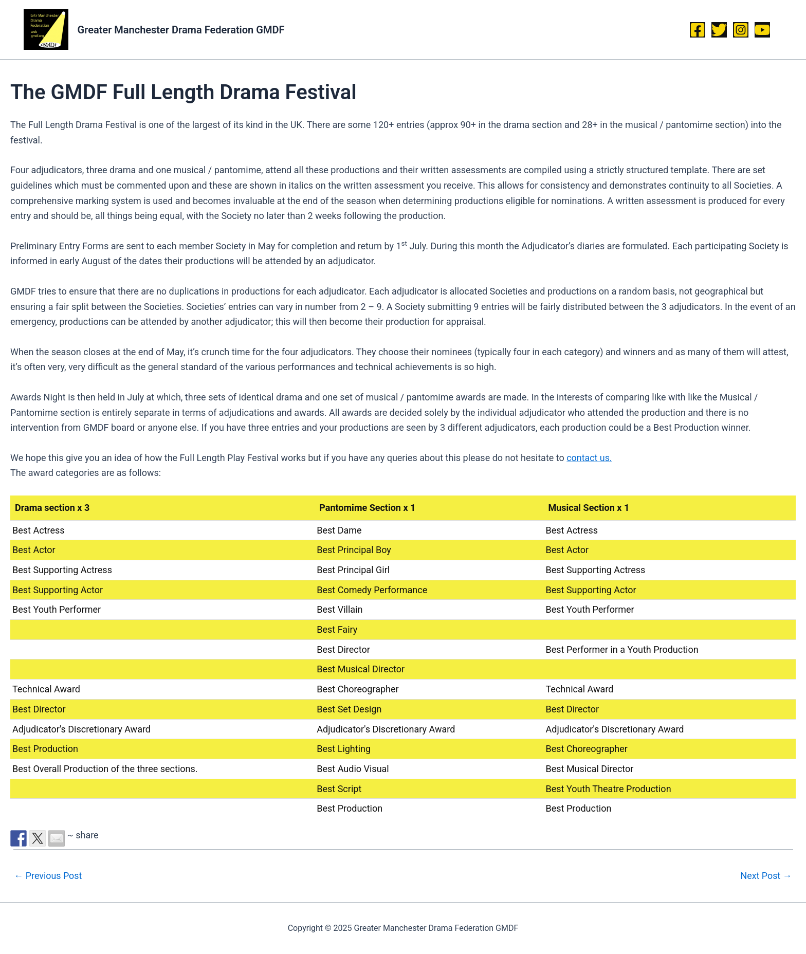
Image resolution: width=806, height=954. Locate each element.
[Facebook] (697, 30)
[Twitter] (719, 30)
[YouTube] (762, 30)
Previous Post (48, 875)
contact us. (589, 457)
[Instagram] (740, 30)
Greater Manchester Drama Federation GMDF (181, 30)
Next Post (766, 875)
